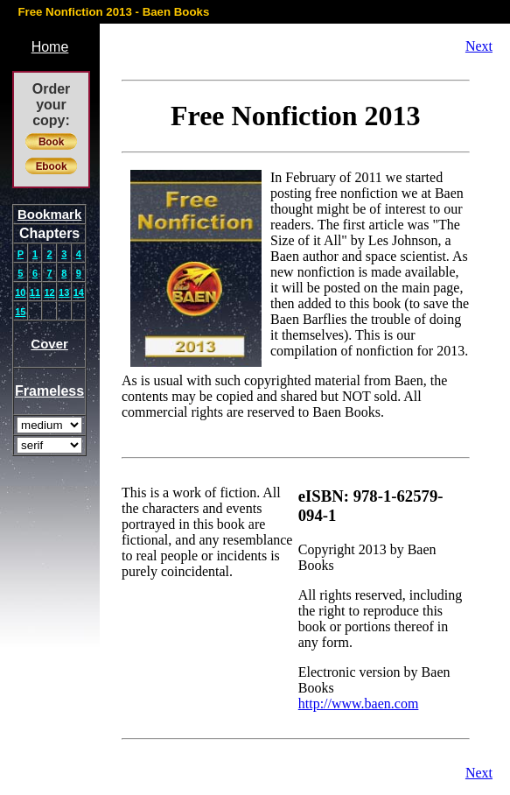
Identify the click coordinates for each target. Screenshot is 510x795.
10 (20, 292)
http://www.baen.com (358, 703)
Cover (49, 343)
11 (35, 292)
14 (78, 292)
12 (49, 292)
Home (50, 46)
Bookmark (49, 214)
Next (479, 46)
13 (64, 292)
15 (20, 311)
